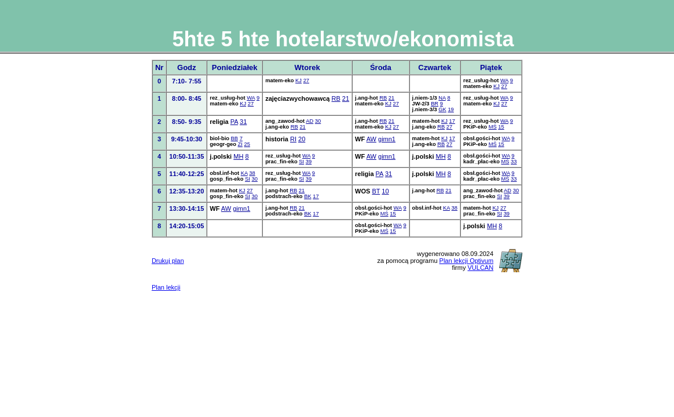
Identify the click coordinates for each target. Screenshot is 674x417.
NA (441, 98)
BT (376, 191)
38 (252, 173)
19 (450, 109)
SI (301, 161)
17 (452, 121)
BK (307, 196)
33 (514, 161)
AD (309, 121)
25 (247, 144)
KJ (298, 80)
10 (385, 191)
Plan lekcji (166, 287)
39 (309, 161)
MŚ (493, 127)
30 (318, 121)
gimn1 (386, 139)
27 (306, 80)
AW (371, 139)
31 (243, 121)
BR (434, 104)
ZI (240, 144)
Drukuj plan (168, 260)
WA (504, 80)
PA (234, 121)
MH (238, 156)
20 (301, 139)
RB (336, 98)
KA (244, 173)
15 (501, 127)
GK (442, 109)
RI (293, 139)
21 (345, 98)
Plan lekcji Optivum (466, 260)
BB (234, 138)
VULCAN (480, 267)
